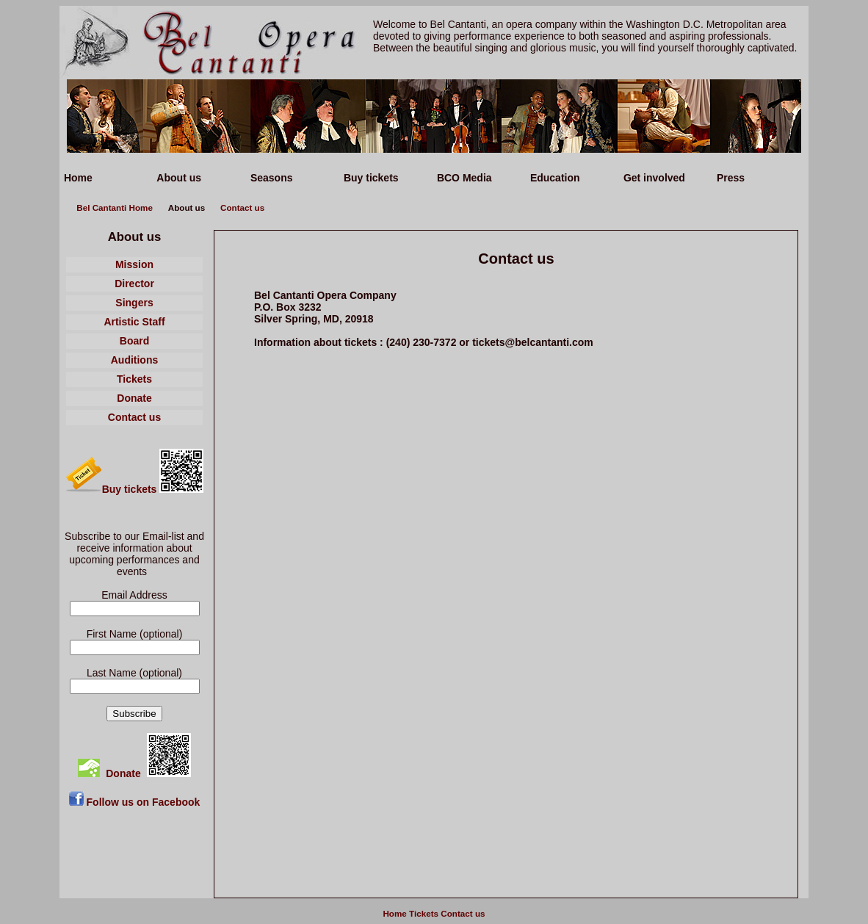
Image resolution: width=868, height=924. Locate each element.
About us (177, 178)
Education (553, 178)
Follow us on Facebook (134, 802)
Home (77, 178)
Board (134, 341)
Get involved (653, 178)
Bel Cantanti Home (114, 207)
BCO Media (463, 178)
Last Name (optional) (134, 673)
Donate (134, 398)
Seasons (269, 178)
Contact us (242, 207)
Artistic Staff (134, 322)
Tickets (134, 379)
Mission (134, 264)
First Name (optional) (135, 634)
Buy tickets (370, 178)
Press (729, 178)
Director (134, 283)
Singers (134, 302)
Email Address (134, 595)
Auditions (135, 360)
